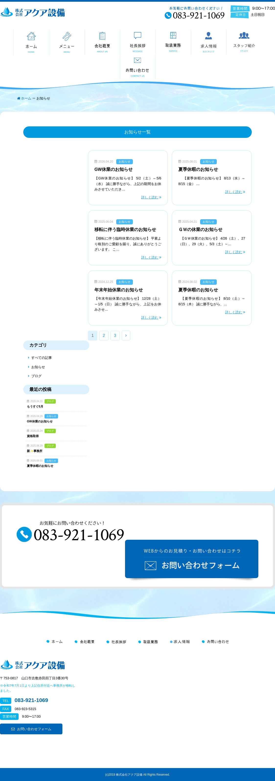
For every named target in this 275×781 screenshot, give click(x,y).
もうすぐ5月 (35, 406)
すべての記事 (41, 358)
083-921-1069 (31, 700)
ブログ (36, 376)
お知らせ (124, 161)
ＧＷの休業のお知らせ (200, 229)
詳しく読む (149, 197)
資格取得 (33, 436)
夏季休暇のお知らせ (198, 169)
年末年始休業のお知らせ (118, 289)
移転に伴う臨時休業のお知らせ (125, 229)
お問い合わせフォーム (31, 729)
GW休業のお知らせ (113, 169)
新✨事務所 (34, 451)
